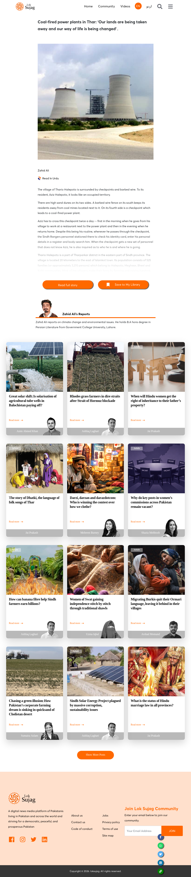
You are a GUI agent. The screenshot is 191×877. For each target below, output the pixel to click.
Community (106, 6)
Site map (108, 835)
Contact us (78, 822)
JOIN (172, 831)
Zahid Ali (43, 170)
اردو (149, 6)
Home (88, 6)
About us (77, 815)
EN (138, 6)
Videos (125, 6)
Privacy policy (111, 822)
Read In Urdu (50, 178)
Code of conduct (82, 829)
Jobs (105, 815)
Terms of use (110, 829)
